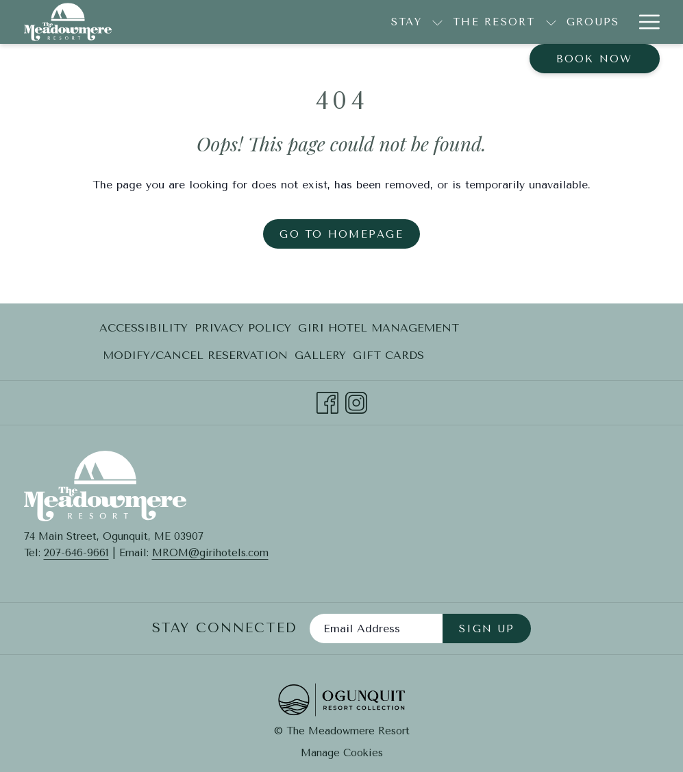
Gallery (320, 355)
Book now (594, 59)
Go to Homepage (341, 234)
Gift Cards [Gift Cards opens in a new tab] (388, 358)
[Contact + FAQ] (595, 22)
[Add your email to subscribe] (376, 628)
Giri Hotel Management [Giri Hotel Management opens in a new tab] (378, 330)
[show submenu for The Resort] (362, 22)
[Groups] (404, 22)
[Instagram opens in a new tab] (356, 401)
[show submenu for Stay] (249, 22)
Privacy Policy (243, 327)
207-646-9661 (76, 553)
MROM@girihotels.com (210, 553)
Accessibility (143, 327)
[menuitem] (145, 328)
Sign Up (487, 629)
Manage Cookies (342, 753)
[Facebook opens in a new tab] (327, 401)
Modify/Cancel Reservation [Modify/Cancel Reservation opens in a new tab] (195, 358)
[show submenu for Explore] (523, 22)
